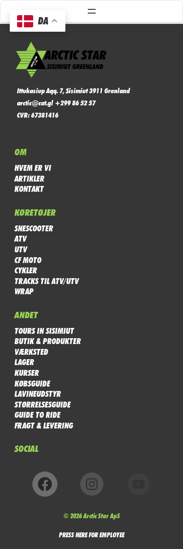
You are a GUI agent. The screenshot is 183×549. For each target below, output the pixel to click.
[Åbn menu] (92, 11)
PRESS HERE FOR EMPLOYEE (91, 534)
